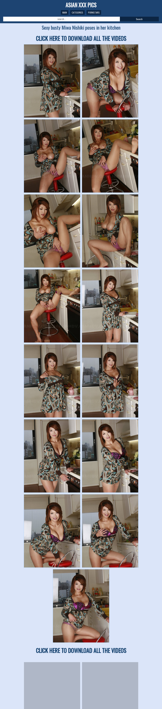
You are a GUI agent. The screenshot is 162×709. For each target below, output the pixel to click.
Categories (77, 12)
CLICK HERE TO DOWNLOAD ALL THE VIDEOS (81, 38)
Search (139, 19)
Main (64, 12)
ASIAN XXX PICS (81, 5)
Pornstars (94, 12)
